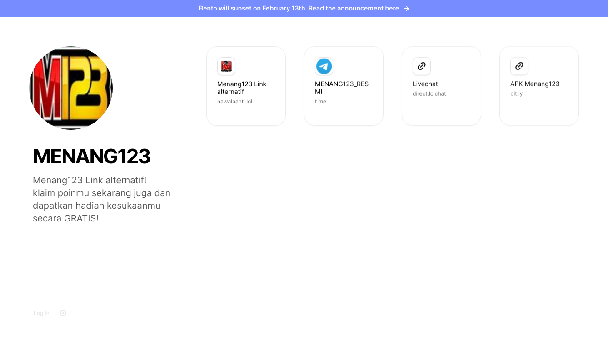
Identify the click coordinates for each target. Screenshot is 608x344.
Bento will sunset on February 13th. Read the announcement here (304, 8)
